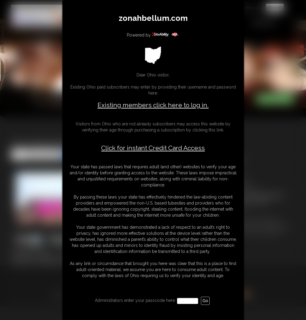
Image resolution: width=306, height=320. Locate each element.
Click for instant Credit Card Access (153, 148)
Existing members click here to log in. (153, 105)
